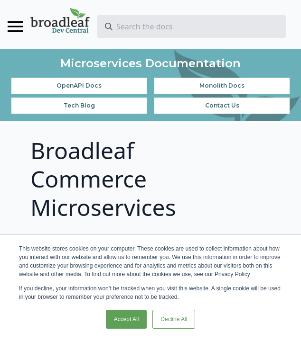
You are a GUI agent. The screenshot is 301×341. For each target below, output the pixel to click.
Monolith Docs (222, 85)
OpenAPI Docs (79, 85)
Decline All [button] (173, 319)
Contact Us (222, 105)
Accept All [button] (126, 319)
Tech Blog (79, 105)
